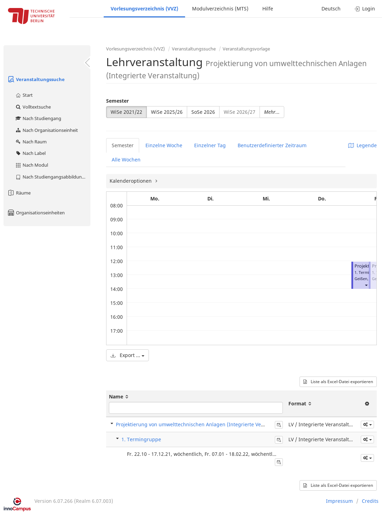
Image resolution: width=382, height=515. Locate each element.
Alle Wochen (126, 159)
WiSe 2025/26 (167, 112)
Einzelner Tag (210, 145)
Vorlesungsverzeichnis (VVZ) (144, 8)
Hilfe (267, 8)
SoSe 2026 (203, 112)
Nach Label (30, 153)
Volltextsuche (33, 107)
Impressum (339, 501)
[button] (366, 285)
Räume (19, 193)
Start (24, 95)
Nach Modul (31, 165)
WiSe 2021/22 (126, 112)
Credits (370, 501)
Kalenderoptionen (131, 180)
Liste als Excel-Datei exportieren (338, 382)
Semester (117, 100)
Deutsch (331, 8)
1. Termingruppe (141, 439)
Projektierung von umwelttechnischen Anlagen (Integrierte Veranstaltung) (203, 424)
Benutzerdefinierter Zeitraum (272, 145)
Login (365, 8)
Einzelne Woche (163, 145)
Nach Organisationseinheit (46, 130)
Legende (362, 145)
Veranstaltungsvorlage (246, 49)
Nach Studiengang (38, 118)
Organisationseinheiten (36, 212)
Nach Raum (31, 141)
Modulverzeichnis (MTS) (220, 8)
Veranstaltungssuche (36, 79)
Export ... (127, 355)
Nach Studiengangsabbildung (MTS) (52, 177)
